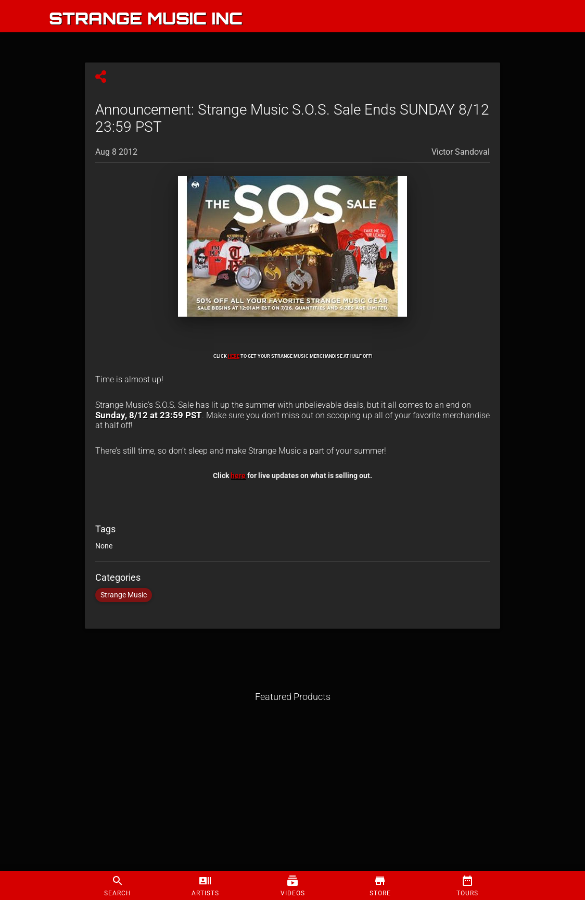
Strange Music (123, 595)
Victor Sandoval (460, 152)
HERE (233, 356)
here (238, 475)
